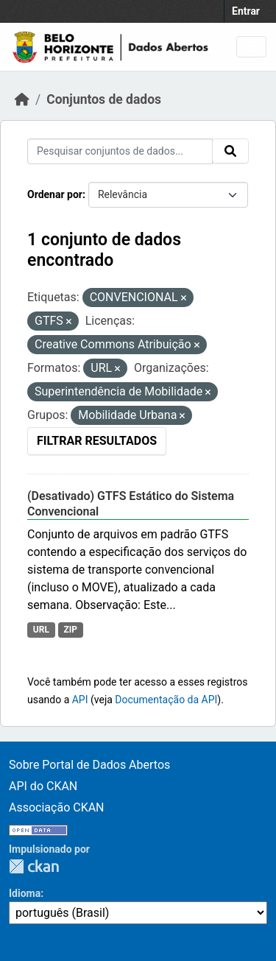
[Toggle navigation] (251, 46)
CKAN (34, 866)
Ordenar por (54, 194)
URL (41, 629)
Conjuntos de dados (103, 99)
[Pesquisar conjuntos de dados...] (120, 151)
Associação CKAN (57, 807)
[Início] (22, 99)
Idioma (24, 893)
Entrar (246, 11)
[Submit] (230, 150)
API (80, 699)
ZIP (70, 629)
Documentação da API (166, 699)
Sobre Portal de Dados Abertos (89, 765)
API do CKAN (43, 786)
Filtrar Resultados (97, 441)
